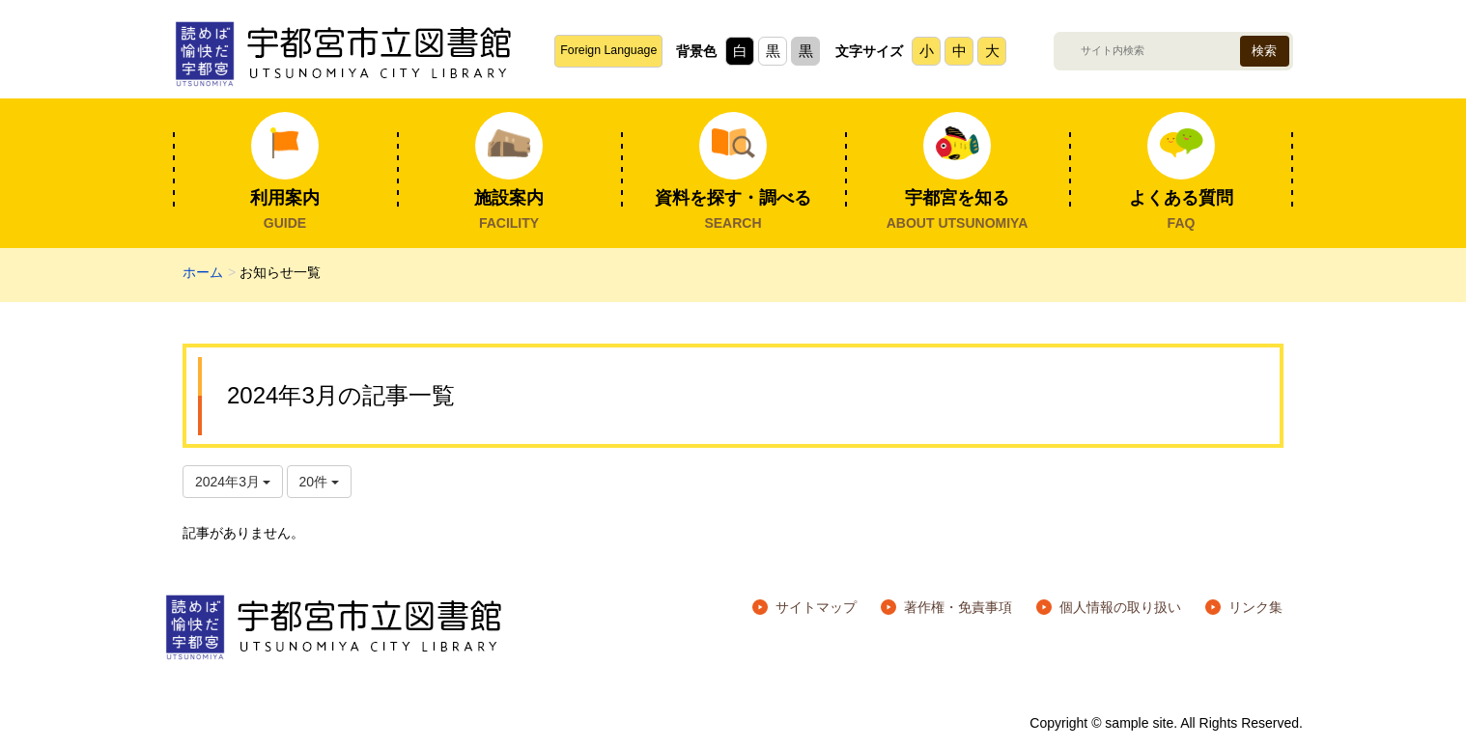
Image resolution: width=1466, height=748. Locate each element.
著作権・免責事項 (958, 607)
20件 (319, 481)
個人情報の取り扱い (1120, 607)
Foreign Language (608, 50)
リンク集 (1255, 607)
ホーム (203, 272)
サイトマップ (816, 607)
